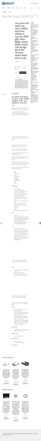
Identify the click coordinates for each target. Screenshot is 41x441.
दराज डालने (23, 85)
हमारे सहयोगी (4, 12)
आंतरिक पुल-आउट (25, 80)
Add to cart (22, 72)
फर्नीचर (25, 81)
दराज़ (25, 86)
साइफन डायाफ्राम (21, 81)
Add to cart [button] (6, 383)
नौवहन (9, 12)
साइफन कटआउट (24, 84)
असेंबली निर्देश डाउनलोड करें (18, 336)
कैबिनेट (18, 80)
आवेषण (19, 84)
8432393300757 (21, 86)
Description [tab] (4, 94)
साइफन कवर (23, 87)
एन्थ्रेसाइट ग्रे (16, 81)
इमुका (21, 84)
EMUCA (16, 345)
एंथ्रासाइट (20, 80)
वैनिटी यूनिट (16, 86)
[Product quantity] (17, 72)
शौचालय (16, 84)
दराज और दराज (20, 79)
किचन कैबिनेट (19, 87)
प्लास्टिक (26, 87)
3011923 (26, 85)
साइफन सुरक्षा (17, 85)
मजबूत (20, 85)
